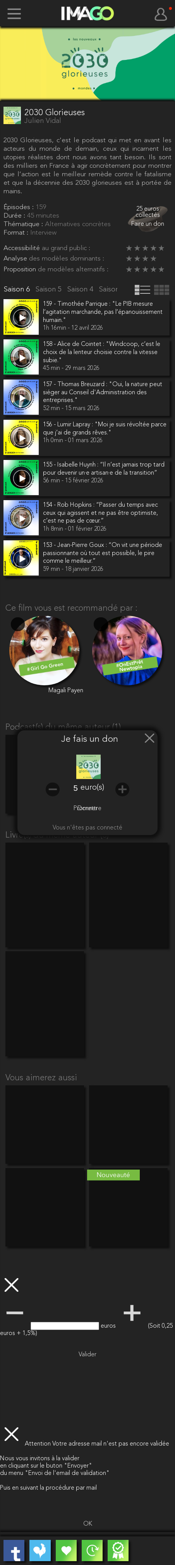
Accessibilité (22, 248)
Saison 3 (113, 289)
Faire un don (147, 224)
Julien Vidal (42, 121)
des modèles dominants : (66, 258)
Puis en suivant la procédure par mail (48, 1488)
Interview (43, 233)
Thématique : (24, 224)
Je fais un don (89, 740)
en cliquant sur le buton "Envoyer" (46, 1466)
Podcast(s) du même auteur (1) (63, 727)
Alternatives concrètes (78, 224)
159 (41, 207)
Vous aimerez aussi (41, 1078)
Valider (87, 1355)
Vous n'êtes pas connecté (87, 828)
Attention (38, 1444)
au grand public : (66, 248)
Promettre (87, 808)
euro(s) (92, 788)
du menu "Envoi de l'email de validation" (55, 1473)
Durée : (15, 216)
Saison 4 (81, 289)
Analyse (16, 258)
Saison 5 (49, 289)
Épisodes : (19, 207)
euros (109, 1326)
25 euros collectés (148, 212)
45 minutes (43, 216)
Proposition (20, 269)
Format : (16, 233)
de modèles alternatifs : (73, 269)
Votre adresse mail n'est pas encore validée (110, 1444)
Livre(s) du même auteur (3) (57, 835)
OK (87, 1524)
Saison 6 (17, 289)
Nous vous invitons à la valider (39, 1459)
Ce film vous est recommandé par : (71, 608)
